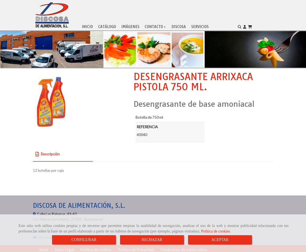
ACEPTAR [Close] (220, 240)
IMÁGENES (130, 25)
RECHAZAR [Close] (152, 240)
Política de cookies (215, 231)
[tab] (63, 153)
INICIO (87, 25)
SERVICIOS (200, 25)
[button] (244, 26)
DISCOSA (178, 25)
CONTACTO (155, 25)
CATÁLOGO (107, 25)
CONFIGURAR (83, 240)
